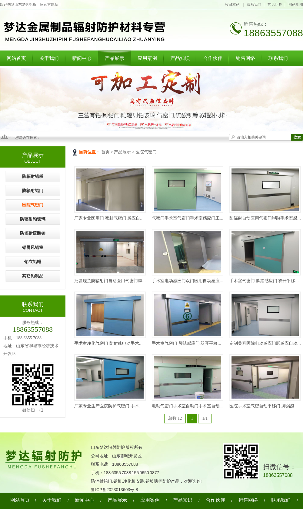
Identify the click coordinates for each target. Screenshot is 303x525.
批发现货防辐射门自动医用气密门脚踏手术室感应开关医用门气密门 (137, 281)
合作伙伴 (212, 58)
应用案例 (147, 58)
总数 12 (175, 418)
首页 (105, 152)
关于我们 (49, 58)
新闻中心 (82, 58)
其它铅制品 (32, 276)
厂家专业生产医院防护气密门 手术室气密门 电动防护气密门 (130, 406)
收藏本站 (232, 4)
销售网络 (245, 58)
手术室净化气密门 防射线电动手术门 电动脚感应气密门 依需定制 (135, 343)
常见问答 (275, 4)
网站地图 (295, 4)
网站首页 (16, 58)
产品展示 (114, 58)
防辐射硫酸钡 (32, 233)
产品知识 (180, 58)
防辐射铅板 (32, 176)
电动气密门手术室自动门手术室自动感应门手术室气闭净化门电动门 (215, 406)
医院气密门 (146, 152)
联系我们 (254, 4)
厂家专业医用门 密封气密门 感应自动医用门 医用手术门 (126, 218)
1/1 (205, 418)
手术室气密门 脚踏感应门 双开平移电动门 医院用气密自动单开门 (213, 343)
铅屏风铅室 (32, 247)
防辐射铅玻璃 (32, 219)
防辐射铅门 (32, 190)
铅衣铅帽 (32, 261)
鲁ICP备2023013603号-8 (114, 489)
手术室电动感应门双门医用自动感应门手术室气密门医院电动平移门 (215, 281)
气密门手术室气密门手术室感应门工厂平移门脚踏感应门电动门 (211, 218)
